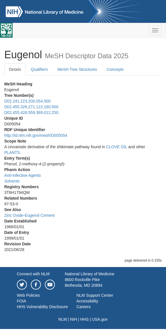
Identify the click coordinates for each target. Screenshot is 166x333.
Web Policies (28, 295)
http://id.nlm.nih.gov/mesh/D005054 (35, 135)
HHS (84, 319)
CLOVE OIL (116, 147)
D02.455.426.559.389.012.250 (31, 112)
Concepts (115, 69)
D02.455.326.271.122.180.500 (31, 107)
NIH (73, 319)
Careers (83, 306)
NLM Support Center (94, 295)
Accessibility (87, 301)
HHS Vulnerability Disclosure (42, 306)
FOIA (21, 301)
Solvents (12, 181)
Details (15, 69)
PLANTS (12, 152)
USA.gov (100, 319)
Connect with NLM (33, 274)
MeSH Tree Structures (77, 69)
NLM (62, 319)
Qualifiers (39, 69)
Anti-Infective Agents (22, 175)
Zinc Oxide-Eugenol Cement (29, 215)
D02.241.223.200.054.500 (27, 101)
